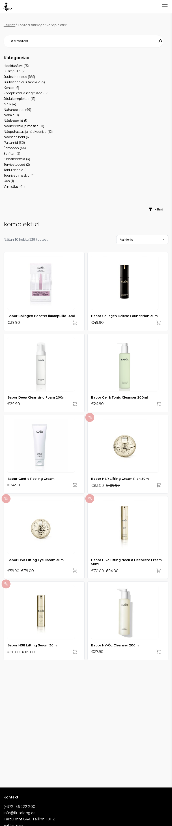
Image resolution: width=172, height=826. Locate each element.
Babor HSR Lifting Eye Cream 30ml (35, 560)
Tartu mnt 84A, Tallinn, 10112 (29, 819)
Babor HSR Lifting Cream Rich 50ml (120, 479)
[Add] (75, 322)
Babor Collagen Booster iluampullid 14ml (41, 316)
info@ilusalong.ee (20, 813)
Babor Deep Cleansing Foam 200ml (36, 397)
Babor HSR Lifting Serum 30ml (32, 645)
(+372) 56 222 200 (19, 807)
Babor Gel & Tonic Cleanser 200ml (119, 397)
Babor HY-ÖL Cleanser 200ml (115, 645)
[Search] (160, 41)
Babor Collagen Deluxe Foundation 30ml (125, 316)
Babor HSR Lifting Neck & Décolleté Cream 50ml (126, 562)
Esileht (9, 25)
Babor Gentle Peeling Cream (30, 479)
